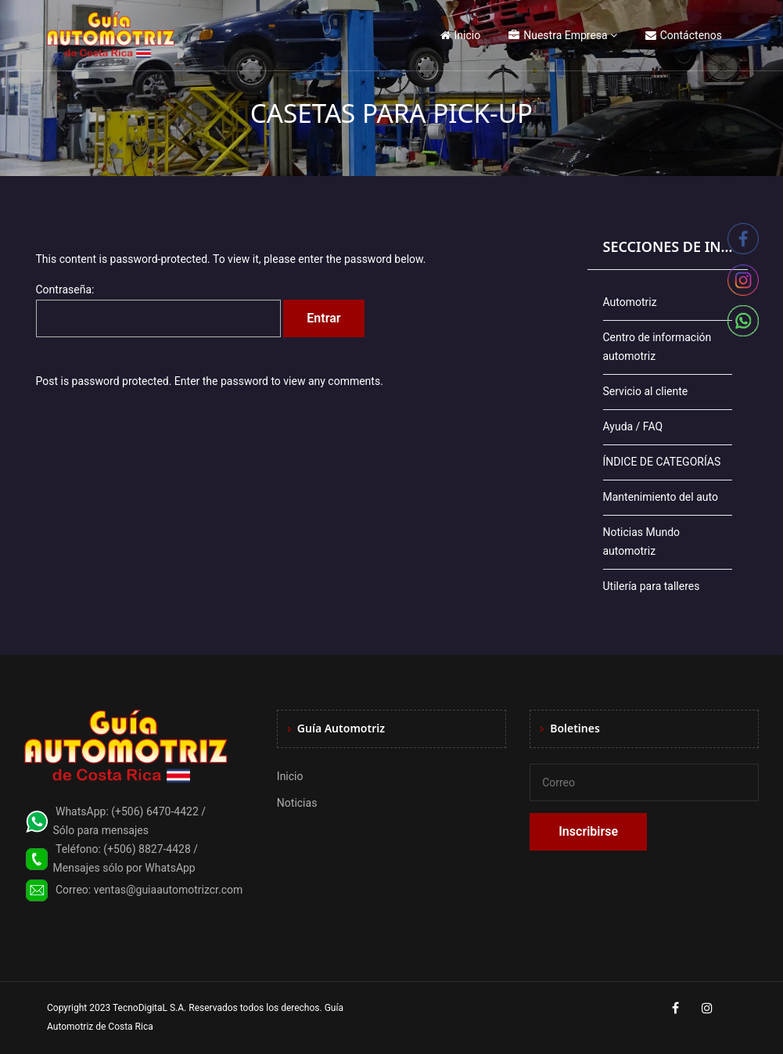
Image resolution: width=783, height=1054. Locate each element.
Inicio (460, 35)
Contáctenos (683, 35)
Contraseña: (158, 310)
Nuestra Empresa (557, 35)
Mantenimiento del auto (660, 497)
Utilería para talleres (651, 586)
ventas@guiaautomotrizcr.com (168, 889)
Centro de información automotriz (657, 346)
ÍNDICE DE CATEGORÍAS (662, 461)
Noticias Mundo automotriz (642, 541)
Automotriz (630, 302)
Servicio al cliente (645, 391)
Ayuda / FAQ (633, 426)
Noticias (297, 803)
